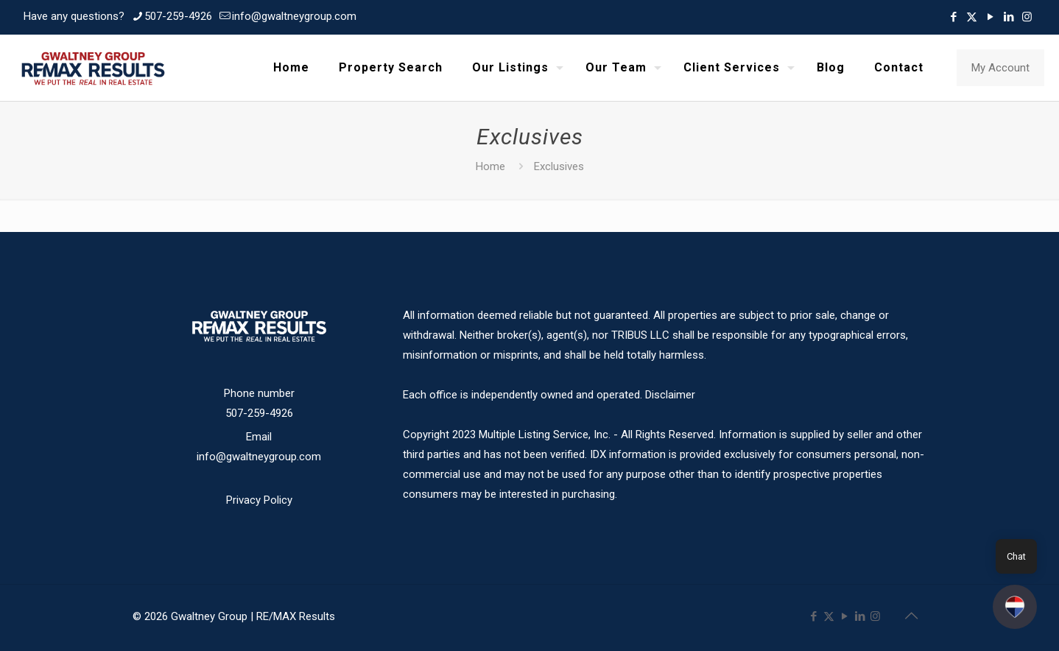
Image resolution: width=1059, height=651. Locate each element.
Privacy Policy (259, 500)
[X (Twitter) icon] (971, 17)
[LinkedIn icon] (1008, 17)
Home (490, 166)
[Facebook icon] (953, 17)
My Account (1000, 67)
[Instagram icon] (1026, 17)
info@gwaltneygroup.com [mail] (294, 16)
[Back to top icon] (911, 615)
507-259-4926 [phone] (178, 16)
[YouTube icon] (990, 17)
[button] (1015, 607)
